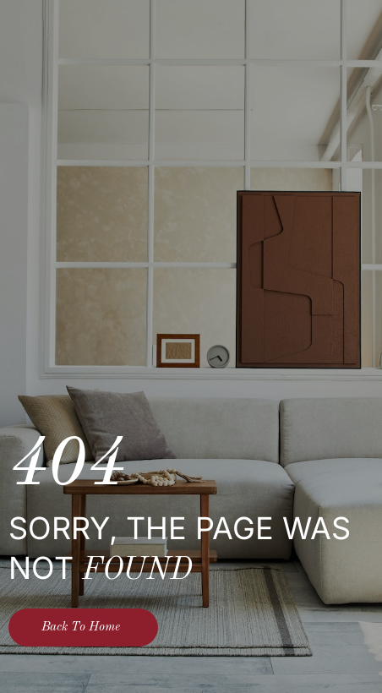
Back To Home (80, 627)
